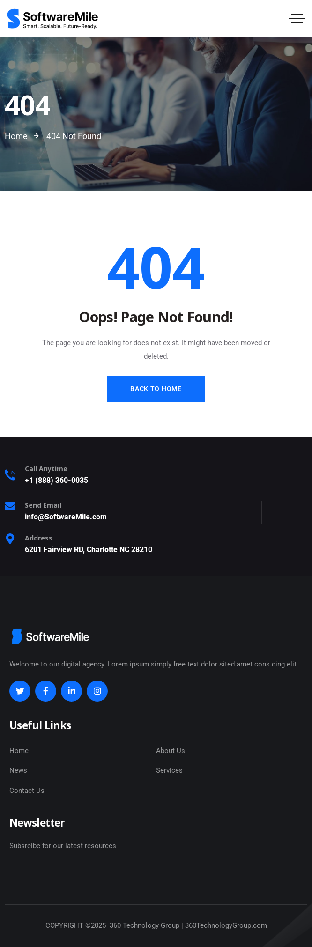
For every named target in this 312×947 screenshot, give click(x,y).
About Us (170, 751)
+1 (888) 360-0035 (56, 480)
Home (19, 751)
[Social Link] (19, 691)
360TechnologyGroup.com (226, 925)
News (18, 770)
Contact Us (27, 790)
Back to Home (155, 388)
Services (169, 770)
